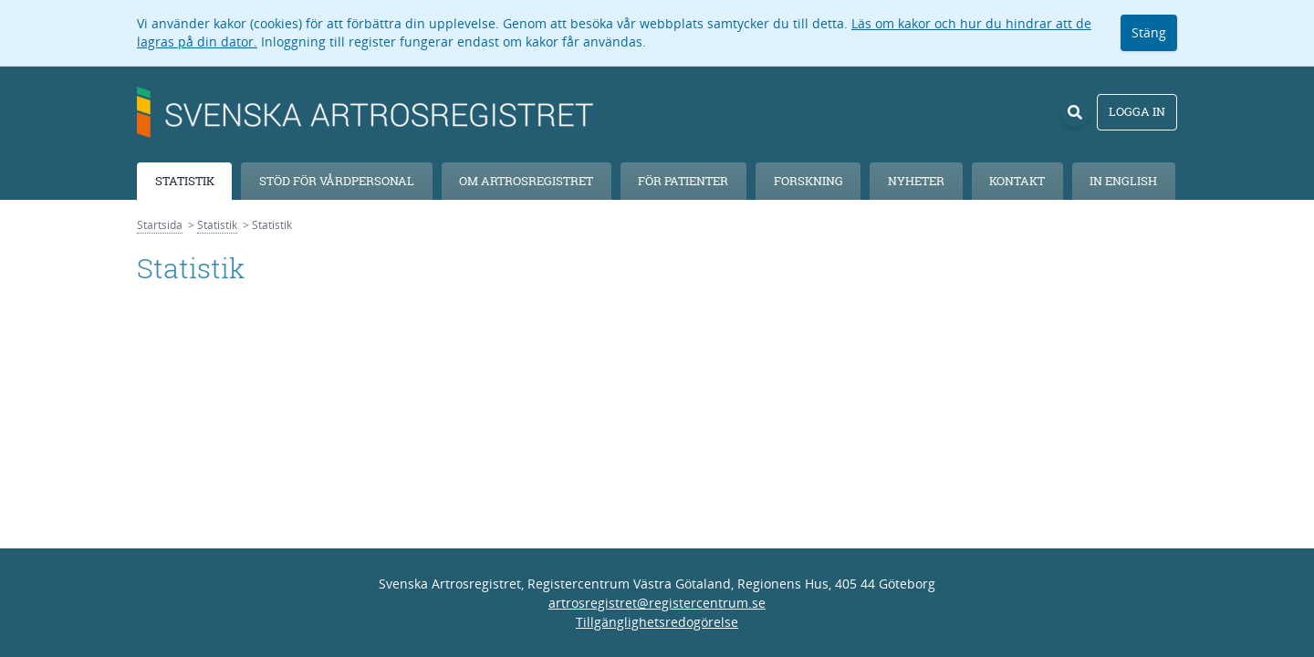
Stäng (1149, 32)
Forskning (808, 180)
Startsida (159, 225)
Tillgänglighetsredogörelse (657, 622)
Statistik (184, 180)
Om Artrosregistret (526, 180)
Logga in (1137, 111)
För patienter (683, 180)
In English (1123, 180)
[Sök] (1075, 112)
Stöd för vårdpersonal (336, 180)
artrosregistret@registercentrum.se (657, 602)
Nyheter (916, 180)
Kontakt (1017, 180)
